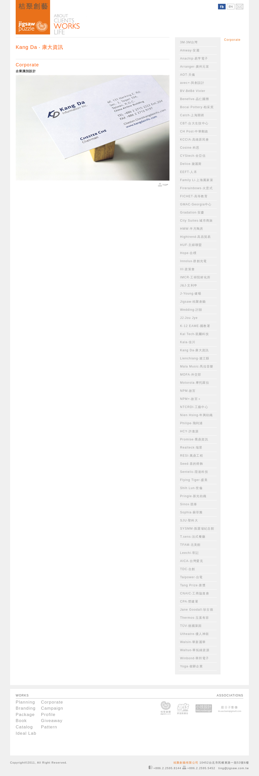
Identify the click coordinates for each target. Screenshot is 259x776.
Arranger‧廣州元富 (194, 66)
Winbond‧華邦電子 (194, 658)
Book (21, 720)
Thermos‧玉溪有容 (194, 617)
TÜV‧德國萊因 (191, 626)
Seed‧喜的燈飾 (191, 463)
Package (25, 714)
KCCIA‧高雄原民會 (194, 139)
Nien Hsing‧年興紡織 (196, 415)
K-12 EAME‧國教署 (195, 326)
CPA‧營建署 (189, 601)
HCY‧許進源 (189, 431)
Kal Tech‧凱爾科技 (194, 334)
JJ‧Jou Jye (189, 318)
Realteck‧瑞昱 (191, 447)
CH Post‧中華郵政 (194, 131)
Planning (25, 702)
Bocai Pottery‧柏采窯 (197, 107)
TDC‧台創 (187, 569)
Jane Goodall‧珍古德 (196, 609)
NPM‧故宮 (188, 391)
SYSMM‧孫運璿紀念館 (197, 528)
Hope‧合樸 (188, 253)
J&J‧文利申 (188, 285)
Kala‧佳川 (187, 342)
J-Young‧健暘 (190, 293)
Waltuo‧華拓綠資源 (194, 650)
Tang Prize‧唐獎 (193, 585)
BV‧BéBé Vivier (192, 91)
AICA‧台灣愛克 (191, 561)
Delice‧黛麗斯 (191, 164)
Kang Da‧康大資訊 (194, 350)
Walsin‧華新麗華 (193, 642)
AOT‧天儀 (187, 74)
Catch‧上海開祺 (192, 115)
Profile (48, 714)
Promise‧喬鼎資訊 (194, 439)
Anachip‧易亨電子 (194, 58)
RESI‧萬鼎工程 (191, 455)
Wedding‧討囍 (191, 310)
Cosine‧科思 (189, 147)
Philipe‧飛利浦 (191, 423)
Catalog (24, 727)
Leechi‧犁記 (189, 553)
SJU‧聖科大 (189, 520)
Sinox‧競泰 (188, 504)
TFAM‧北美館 (190, 545)
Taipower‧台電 (191, 577)
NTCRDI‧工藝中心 (194, 407)
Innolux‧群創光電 (193, 261)
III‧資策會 (187, 269)
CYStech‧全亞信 (193, 156)
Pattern (49, 727)
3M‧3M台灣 (189, 42)
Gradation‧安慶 (192, 212)
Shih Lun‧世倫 (191, 488)
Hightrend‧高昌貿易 (195, 237)
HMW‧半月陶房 (191, 228)
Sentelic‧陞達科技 (194, 472)
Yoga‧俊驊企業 (191, 666)
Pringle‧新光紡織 (193, 496)
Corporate (27, 64)
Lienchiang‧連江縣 (194, 358)
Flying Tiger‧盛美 (194, 480)
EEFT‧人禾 (188, 172)
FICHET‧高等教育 (194, 196)
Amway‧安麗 (190, 50)
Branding (26, 708)
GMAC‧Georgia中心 (195, 204)
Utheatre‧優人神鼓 (194, 634)
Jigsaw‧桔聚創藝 (193, 301)
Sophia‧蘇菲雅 (191, 512)
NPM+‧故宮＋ (190, 399)
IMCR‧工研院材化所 (195, 277)
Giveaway (51, 720)
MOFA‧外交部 (190, 374)
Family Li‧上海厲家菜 (196, 180)
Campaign (52, 708)
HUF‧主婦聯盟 (191, 245)
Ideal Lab (26, 733)
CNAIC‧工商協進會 (194, 593)
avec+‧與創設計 (192, 83)
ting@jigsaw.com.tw (233, 768)
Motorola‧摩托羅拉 (194, 382)
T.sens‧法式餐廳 (192, 536)
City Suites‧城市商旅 (196, 220)
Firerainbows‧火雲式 (196, 188)
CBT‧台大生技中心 (194, 123)
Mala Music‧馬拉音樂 (196, 366)
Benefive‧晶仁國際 (194, 99)
